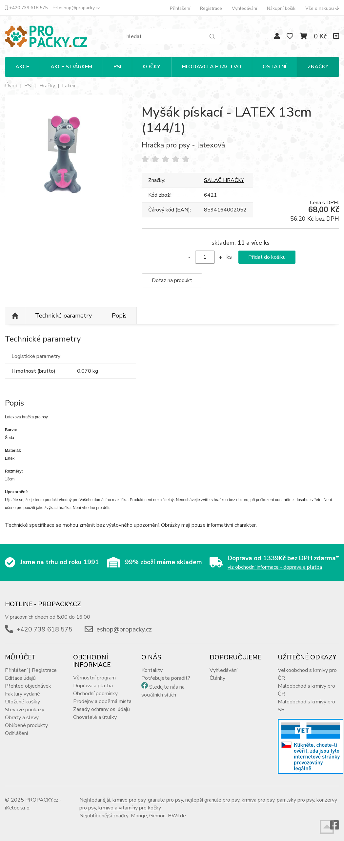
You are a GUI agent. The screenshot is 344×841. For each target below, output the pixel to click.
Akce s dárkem (71, 66)
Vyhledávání (244, 8)
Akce (22, 66)
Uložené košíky (22, 701)
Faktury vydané (22, 693)
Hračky (47, 85)
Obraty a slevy (22, 717)
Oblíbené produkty (26, 725)
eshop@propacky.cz (76, 8)
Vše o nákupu (322, 8)
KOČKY (151, 66)
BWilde (177, 815)
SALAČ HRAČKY (224, 180)
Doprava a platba (93, 685)
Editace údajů (20, 678)
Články (217, 678)
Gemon (157, 815)
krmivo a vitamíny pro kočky (129, 807)
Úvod (11, 85)
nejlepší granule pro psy (212, 800)
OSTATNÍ (274, 66)
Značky (318, 66)
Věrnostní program (94, 677)
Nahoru (15, 315)
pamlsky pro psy (295, 800)
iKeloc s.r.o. (17, 807)
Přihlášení (180, 8)
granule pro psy (165, 800)
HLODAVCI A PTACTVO (211, 66)
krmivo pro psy (129, 800)
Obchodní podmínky (95, 693)
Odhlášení (16, 733)
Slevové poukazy (24, 709)
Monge (139, 815)
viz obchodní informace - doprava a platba (275, 567)
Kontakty (152, 670)
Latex (68, 85)
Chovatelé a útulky (95, 717)
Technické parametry (63, 316)
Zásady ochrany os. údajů (101, 709)
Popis (119, 316)
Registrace (211, 8)
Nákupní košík (281, 8)
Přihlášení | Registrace (31, 670)
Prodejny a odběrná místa (102, 701)
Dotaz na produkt (172, 280)
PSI (117, 66)
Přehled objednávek (28, 686)
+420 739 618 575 (26, 8)
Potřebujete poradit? (165, 678)
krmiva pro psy (258, 800)
